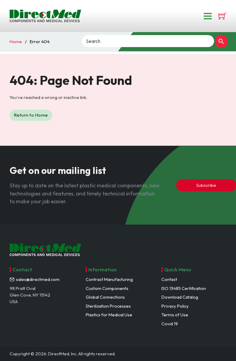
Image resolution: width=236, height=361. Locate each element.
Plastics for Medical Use (109, 315)
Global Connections (105, 297)
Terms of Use (174, 315)
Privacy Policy (175, 306)
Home (16, 41)
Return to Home (31, 115)
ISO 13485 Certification (183, 288)
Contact (169, 279)
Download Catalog (179, 297)
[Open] (207, 15)
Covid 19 (169, 324)
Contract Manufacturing (109, 279)
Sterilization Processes (108, 306)
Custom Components (107, 288)
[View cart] (222, 16)
